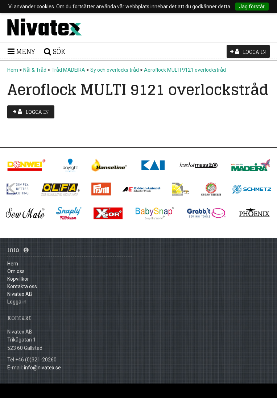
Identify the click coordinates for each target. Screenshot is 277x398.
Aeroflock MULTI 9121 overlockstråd (185, 70)
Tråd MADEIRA (68, 70)
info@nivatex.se (42, 367)
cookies (45, 6)
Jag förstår (252, 6)
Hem (12, 70)
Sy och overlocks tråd (114, 70)
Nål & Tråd (34, 70)
